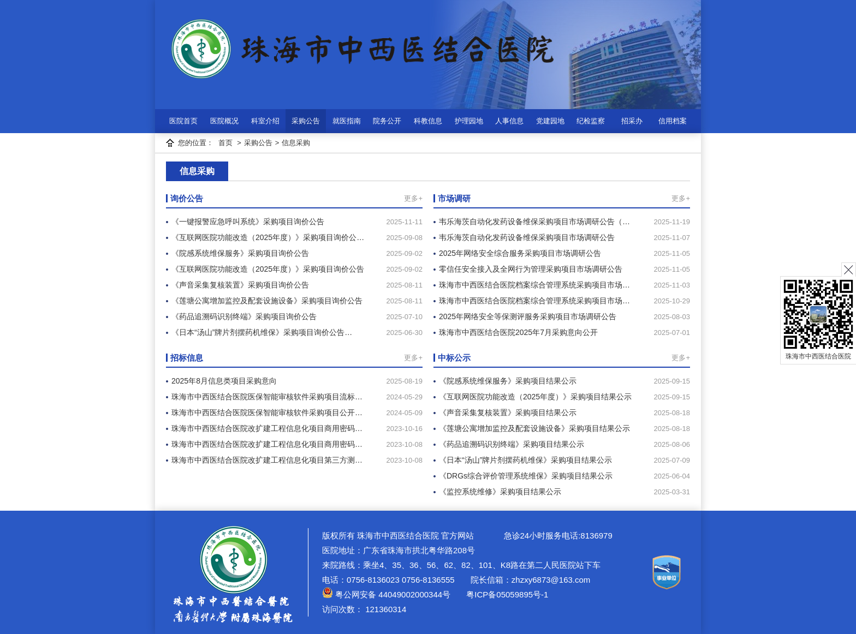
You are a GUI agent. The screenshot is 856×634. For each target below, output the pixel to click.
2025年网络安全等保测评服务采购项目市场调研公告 (527, 316)
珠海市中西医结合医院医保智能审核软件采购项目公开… (266, 412)
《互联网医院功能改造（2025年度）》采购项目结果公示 (535, 396)
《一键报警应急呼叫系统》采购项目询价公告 (247, 221)
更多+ (413, 198)
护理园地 (469, 121)
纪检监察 (590, 121)
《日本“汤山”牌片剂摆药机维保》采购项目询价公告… (261, 332)
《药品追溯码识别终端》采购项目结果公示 (511, 444)
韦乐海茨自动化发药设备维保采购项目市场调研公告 (527, 237)
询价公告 (186, 198)
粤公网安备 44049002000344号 (386, 594)
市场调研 (454, 198)
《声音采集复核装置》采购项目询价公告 (240, 284)
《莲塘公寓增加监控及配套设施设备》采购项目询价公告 (266, 300)
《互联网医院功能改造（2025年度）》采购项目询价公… (267, 237)
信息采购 (296, 143)
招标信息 (186, 357)
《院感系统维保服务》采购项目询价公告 (240, 253)
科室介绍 (265, 121)
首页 (225, 143)
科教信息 (428, 121)
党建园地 (550, 121)
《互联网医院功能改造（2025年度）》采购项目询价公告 (267, 269)
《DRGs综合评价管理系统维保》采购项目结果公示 (526, 475)
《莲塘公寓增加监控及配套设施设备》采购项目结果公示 (534, 428)
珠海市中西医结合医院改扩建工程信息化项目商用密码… (266, 428)
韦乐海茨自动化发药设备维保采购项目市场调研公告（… (534, 221)
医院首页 (183, 121)
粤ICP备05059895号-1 (506, 594)
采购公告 (306, 121)
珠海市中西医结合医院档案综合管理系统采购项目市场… (534, 284)
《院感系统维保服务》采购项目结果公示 (507, 380)
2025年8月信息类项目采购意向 (224, 380)
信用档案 (672, 121)
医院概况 (224, 121)
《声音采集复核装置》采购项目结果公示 (507, 412)
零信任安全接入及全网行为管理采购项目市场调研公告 (530, 269)
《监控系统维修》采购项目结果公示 (500, 491)
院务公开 (387, 121)
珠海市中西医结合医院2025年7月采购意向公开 (518, 332)
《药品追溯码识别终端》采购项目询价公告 (244, 316)
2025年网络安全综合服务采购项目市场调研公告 (520, 253)
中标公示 (454, 357)
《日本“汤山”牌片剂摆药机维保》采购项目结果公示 (525, 460)
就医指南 (346, 121)
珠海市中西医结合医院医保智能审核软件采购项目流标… (266, 396)
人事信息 (509, 121)
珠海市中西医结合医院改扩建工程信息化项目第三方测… (266, 460)
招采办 (632, 121)
